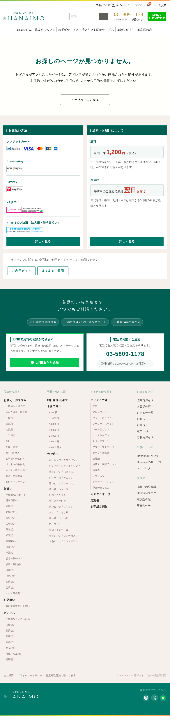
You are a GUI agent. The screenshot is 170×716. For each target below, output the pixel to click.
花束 (95, 406)
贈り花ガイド (145, 400)
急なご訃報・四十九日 (18, 412)
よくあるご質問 (53, 270)
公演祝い (10, 587)
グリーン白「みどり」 (61, 477)
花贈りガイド (125, 29)
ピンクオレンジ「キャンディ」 (66, 466)
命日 (8, 441)
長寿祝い (10, 529)
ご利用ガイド (102, 5)
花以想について (45, 29)
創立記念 (10, 647)
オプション (99, 476)
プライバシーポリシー (29, 675)
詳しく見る (43, 241)
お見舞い (9, 599)
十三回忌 (10, 435)
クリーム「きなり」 (60, 512)
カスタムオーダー (102, 494)
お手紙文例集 (99, 506)
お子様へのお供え (15, 458)
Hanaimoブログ (146, 493)
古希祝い (10, 523)
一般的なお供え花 (15, 406)
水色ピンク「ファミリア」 (63, 541)
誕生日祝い (12, 500)
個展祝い (10, 581)
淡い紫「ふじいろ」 (60, 518)
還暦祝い (10, 517)
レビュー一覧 (145, 412)
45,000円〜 (55, 447)
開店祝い (10, 636)
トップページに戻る (85, 99)
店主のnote (143, 505)
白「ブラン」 (56, 524)
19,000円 (54, 430)
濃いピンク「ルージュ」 (62, 483)
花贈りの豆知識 (146, 486)
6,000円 (53, 412)
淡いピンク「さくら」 (61, 506)
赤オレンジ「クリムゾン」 (63, 460)
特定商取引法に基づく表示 (61, 675)
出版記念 (10, 576)
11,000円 (54, 418)
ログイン (140, 5)
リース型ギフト (101, 435)
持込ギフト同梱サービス (98, 29)
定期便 (95, 500)
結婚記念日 (12, 512)
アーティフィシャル (103, 481)
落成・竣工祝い (14, 653)
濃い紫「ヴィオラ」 (60, 489)
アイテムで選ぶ (100, 400)
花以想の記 (144, 499)
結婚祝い (10, 506)
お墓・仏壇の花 (14, 476)
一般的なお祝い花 (15, 494)
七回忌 (9, 429)
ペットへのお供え (15, 464)
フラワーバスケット (103, 423)
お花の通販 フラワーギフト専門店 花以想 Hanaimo (23, 16)
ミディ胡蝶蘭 (13, 593)
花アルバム (144, 431)
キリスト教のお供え (16, 470)
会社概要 (9, 675)
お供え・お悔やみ (15, 400)
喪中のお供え (13, 452)
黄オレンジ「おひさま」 (62, 471)
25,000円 (54, 435)
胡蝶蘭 (9, 659)
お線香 (96, 470)
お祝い (8, 488)
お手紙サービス (68, 29)
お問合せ (142, 425)
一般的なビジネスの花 (18, 618)
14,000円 (54, 424)
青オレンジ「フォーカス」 (63, 535)
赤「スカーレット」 (60, 500)
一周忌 (9, 418)
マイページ (122, 5)
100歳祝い (11, 541)
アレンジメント (101, 412)
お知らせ (142, 418)
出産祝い (10, 547)
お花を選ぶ (24, 29)
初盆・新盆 (12, 447)
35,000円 (54, 441)
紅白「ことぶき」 (58, 495)
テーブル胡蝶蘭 (101, 452)
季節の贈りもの (101, 487)
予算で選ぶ (54, 406)
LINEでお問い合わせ (157, 16)
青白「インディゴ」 (60, 529)
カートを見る (158, 5)
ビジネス (9, 612)
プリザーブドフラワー (104, 447)
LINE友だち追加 (47, 362)
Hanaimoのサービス (149, 462)
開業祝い (10, 630)
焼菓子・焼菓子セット (104, 464)
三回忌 (9, 423)
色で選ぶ (53, 453)
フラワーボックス (102, 418)
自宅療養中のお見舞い (18, 606)
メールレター (145, 468)
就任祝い (10, 642)
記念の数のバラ (14, 558)
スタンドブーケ (101, 441)
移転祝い (10, 624)
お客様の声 (144, 29)
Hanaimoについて (148, 455)
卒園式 (9, 552)
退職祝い (10, 570)
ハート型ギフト (101, 429)
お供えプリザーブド (16, 481)
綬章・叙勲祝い (14, 564)
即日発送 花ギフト (59, 400)
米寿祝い (10, 535)
